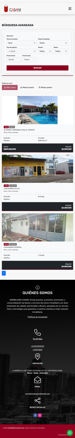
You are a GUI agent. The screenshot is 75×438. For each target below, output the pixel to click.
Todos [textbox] (42, 43)
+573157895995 (37, 346)
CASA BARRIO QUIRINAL (13, 247)
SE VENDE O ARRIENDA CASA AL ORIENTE (19, 130)
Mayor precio (45, 87)
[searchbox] (8, 55)
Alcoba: (40, 47)
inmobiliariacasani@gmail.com (37, 394)
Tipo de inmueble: (12, 39)
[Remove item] (9, 51)
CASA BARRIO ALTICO (12, 188)
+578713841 (37, 350)
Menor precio (27, 87)
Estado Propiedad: (44, 39)
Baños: (56, 47)
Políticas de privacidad (37, 317)
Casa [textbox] (10, 43)
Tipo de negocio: (12, 47)
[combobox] (22, 43)
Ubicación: (10, 36)
